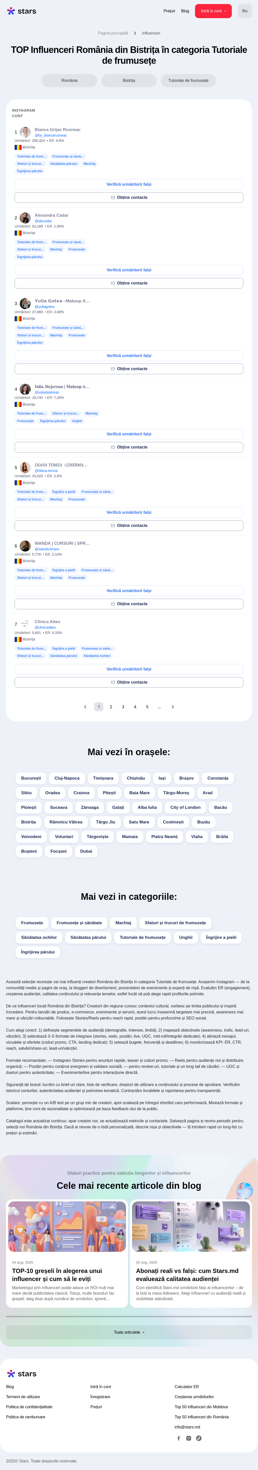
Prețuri (169, 11)
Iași (162, 778)
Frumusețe (32, 922)
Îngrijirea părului (38, 952)
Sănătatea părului (88, 937)
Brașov (186, 778)
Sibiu (26, 792)
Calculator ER (187, 1387)
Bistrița (28, 822)
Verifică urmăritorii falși (129, 184)
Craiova (81, 792)
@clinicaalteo (45, 627)
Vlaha (197, 836)
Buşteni (29, 851)
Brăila (222, 836)
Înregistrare (100, 1397)
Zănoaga (90, 807)
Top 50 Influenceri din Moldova (201, 1407)
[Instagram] (189, 1438)
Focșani (58, 851)
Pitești (109, 792)
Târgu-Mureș (176, 792)
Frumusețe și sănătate (79, 922)
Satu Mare (139, 822)
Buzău (203, 822)
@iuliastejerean (47, 392)
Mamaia (130, 836)
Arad (208, 792)
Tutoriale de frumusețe (143, 937)
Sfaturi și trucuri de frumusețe (175, 922)
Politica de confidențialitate (29, 1407)
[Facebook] (179, 1438)
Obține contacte (129, 197)
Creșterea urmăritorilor (194, 1397)
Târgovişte (97, 836)
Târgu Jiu (105, 822)
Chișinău (136, 778)
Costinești (173, 822)
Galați (118, 807)
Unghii (185, 937)
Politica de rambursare (25, 1417)
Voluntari (64, 836)
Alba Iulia (147, 807)
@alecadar (43, 221)
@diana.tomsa (46, 471)
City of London (185, 807)
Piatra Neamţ (164, 836)
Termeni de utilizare (23, 1397)
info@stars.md (187, 1427)
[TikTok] (199, 1438)
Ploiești (28, 807)
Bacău (220, 807)
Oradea (52, 792)
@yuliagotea (44, 307)
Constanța (217, 778)
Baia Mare (140, 792)
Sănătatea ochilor (39, 937)
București (31, 778)
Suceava (58, 807)
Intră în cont (213, 11)
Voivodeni (31, 836)
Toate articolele (129, 1332)
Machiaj (123, 922)
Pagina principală (113, 33)
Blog (185, 11)
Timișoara (103, 778)
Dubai (86, 851)
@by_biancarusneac (51, 135)
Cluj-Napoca (66, 778)
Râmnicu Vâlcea (66, 822)
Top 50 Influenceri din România (202, 1417)
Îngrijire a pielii (221, 937)
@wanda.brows (47, 549)
